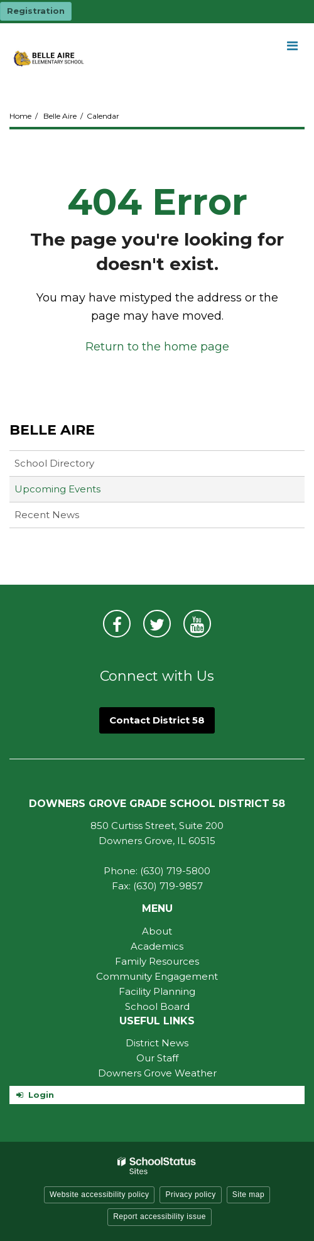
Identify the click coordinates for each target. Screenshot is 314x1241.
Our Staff (157, 1058)
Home (20, 116)
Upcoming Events (57, 489)
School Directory (54, 463)
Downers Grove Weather (157, 1073)
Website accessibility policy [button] (99, 1194)
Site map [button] (248, 1194)
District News (157, 1043)
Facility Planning (157, 991)
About (157, 931)
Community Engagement (157, 976)
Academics (157, 946)
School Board (157, 1006)
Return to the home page (157, 347)
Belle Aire (60, 116)
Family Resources (157, 961)
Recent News (46, 515)
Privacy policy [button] (190, 1194)
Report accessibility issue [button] (159, 1216)
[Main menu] (292, 45)
